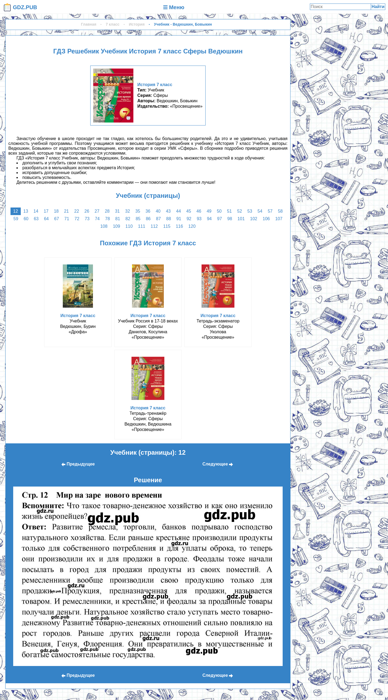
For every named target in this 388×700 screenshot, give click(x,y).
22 (76, 211)
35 (137, 211)
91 (178, 218)
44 (178, 211)
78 (107, 218)
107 (278, 218)
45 (188, 211)
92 (188, 218)
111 (141, 226)
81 (117, 218)
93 (199, 218)
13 (25, 211)
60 (26, 218)
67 (56, 218)
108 (104, 226)
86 (148, 218)
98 (229, 218)
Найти (378, 6)
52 (239, 211)
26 (86, 211)
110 (129, 226)
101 (241, 218)
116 (179, 226)
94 (209, 218)
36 (148, 211)
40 (158, 211)
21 (66, 211)
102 (253, 218)
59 (15, 218)
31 (117, 211)
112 (154, 226)
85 (138, 218)
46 (198, 211)
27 (97, 211)
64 (46, 218)
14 (35, 211)
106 (266, 218)
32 (127, 211)
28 (107, 211)
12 (15, 211)
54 (260, 211)
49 (209, 211)
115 (167, 226)
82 (128, 218)
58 (280, 211)
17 (46, 211)
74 (97, 218)
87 (158, 218)
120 (192, 226)
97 (219, 218)
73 (87, 218)
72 (77, 218)
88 (168, 218)
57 (270, 211)
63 (36, 218)
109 (116, 226)
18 (56, 211)
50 (219, 211)
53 (249, 211)
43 (168, 211)
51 (229, 211)
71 (66, 218)
